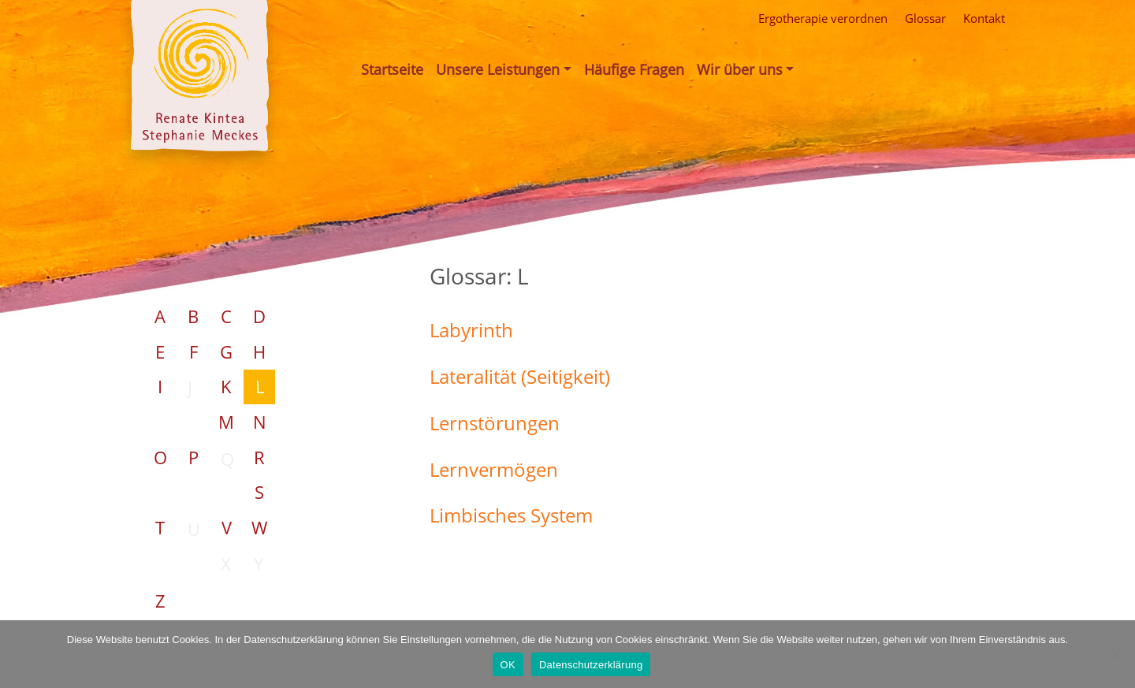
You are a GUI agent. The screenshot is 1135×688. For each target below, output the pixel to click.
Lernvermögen (494, 469)
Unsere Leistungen (498, 69)
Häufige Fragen (634, 69)
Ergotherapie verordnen (823, 18)
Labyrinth (471, 330)
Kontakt (984, 18)
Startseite (392, 69)
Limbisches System (511, 515)
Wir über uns (740, 69)
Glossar (925, 18)
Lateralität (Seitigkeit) (520, 376)
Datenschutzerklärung (590, 665)
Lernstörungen (495, 423)
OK (508, 665)
